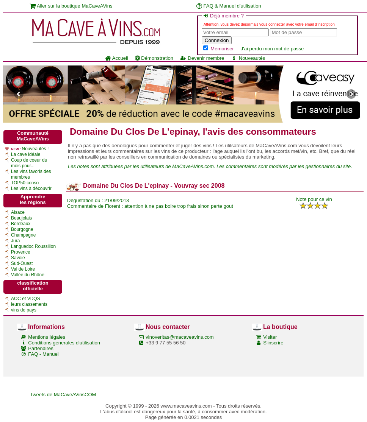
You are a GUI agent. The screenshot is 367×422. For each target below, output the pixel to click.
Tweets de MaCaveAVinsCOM (63, 394)
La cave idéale (25, 154)
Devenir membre (202, 58)
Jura (15, 240)
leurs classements (29, 304)
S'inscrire (273, 343)
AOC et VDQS (25, 298)
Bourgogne (22, 229)
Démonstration (154, 58)
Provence (20, 252)
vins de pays (23, 310)
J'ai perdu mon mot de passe (272, 48)
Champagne (23, 235)
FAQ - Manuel (43, 354)
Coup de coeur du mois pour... (29, 162)
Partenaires (40, 348)
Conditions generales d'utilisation (64, 343)
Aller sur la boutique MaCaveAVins (71, 6)
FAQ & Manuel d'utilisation (228, 6)
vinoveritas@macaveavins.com (179, 337)
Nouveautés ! (35, 148)
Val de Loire (23, 269)
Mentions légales (46, 337)
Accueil (116, 58)
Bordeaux (20, 223)
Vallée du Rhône (27, 274)
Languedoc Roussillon (33, 246)
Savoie (18, 257)
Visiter (270, 337)
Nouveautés (248, 58)
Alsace (18, 212)
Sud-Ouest (22, 263)
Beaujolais (21, 218)
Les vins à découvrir (31, 188)
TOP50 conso (25, 182)
